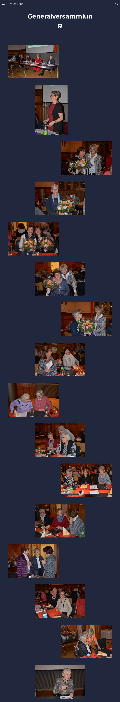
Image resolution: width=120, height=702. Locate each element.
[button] (3, 4)
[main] (60, 20)
